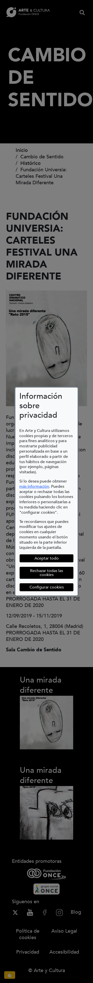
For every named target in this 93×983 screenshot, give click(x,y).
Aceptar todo (46, 558)
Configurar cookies (52, 587)
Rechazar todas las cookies (46, 573)
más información (34, 486)
